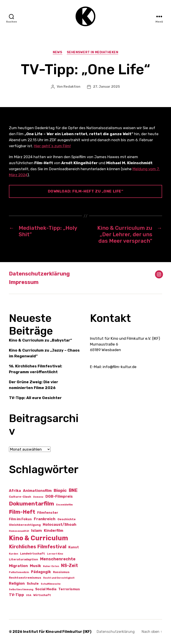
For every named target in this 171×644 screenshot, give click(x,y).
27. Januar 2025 (106, 87)
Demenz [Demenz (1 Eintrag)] (38, 496)
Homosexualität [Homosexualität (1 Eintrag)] (19, 531)
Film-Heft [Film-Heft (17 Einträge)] (22, 512)
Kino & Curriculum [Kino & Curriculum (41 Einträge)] (38, 538)
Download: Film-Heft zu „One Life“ (85, 191)
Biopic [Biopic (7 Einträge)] (60, 490)
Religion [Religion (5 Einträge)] (17, 583)
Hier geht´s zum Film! (52, 146)
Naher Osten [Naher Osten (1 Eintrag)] (51, 566)
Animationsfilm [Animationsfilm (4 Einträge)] (37, 491)
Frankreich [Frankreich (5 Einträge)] (44, 519)
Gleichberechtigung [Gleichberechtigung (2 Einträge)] (25, 524)
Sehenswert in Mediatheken (92, 52)
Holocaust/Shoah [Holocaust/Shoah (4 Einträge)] (59, 524)
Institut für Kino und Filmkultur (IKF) (57, 632)
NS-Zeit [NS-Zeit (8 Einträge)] (69, 565)
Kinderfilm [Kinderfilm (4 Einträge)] (53, 530)
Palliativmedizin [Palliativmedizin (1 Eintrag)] (19, 572)
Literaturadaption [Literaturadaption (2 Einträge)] (23, 559)
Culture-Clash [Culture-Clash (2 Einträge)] (20, 496)
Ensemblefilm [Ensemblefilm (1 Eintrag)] (64, 504)
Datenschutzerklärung (39, 274)
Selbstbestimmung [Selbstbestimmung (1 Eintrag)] (21, 589)
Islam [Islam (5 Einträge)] (36, 530)
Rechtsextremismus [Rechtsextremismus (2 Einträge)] (25, 577)
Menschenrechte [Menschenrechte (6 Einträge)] (57, 559)
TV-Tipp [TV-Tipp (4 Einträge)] (16, 595)
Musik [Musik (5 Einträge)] (35, 565)
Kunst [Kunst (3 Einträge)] (73, 547)
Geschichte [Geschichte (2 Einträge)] (66, 519)
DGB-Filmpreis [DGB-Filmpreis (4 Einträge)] (59, 496)
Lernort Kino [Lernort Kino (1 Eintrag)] (55, 553)
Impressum (24, 282)
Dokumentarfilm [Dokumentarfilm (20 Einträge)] (31, 503)
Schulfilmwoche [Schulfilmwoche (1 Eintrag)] (51, 583)
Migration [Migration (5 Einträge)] (18, 565)
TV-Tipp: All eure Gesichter (35, 398)
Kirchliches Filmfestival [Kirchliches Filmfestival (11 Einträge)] (37, 546)
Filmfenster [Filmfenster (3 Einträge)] (47, 513)
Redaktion (71, 87)
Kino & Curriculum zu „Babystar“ (40, 340)
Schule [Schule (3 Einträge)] (33, 584)
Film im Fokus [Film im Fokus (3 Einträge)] (20, 519)
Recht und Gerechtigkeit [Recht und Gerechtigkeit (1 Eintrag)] (59, 577)
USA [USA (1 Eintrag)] (28, 595)
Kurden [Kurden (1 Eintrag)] (13, 553)
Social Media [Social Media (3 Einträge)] (45, 589)
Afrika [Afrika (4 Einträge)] (15, 491)
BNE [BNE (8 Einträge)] (73, 490)
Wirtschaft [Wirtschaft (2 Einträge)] (42, 595)
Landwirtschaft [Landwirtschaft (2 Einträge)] (32, 553)
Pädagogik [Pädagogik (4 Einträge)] (41, 572)
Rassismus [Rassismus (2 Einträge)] (61, 572)
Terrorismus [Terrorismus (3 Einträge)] (69, 589)
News (57, 52)
